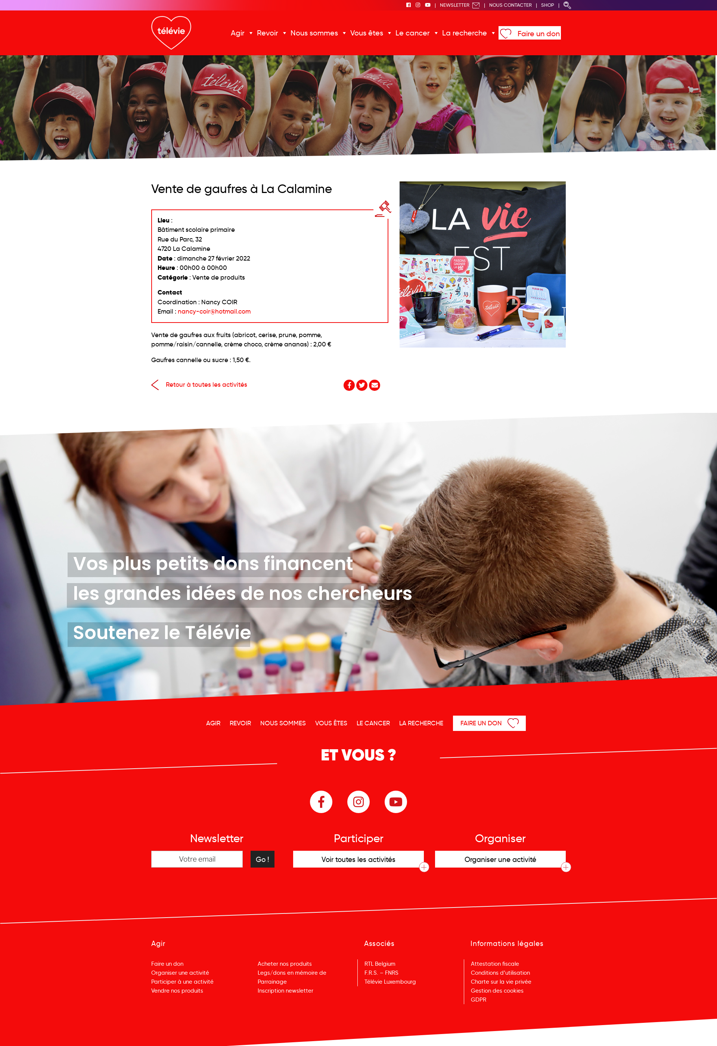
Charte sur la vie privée (501, 981)
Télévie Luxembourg (390, 981)
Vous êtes (366, 32)
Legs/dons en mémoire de (292, 972)
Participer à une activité (182, 981)
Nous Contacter (510, 5)
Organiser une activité (180, 972)
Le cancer (412, 32)
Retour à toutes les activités (199, 385)
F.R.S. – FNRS (381, 972)
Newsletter (460, 5)
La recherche (464, 32)
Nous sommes (314, 32)
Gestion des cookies (497, 990)
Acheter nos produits (285, 964)
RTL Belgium (379, 964)
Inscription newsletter (285, 990)
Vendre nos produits (177, 990)
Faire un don (539, 33)
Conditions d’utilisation (500, 972)
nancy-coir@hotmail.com (214, 311)
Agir (238, 32)
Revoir (267, 32)
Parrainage (272, 981)
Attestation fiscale (495, 964)
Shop (547, 5)
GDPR (478, 999)
